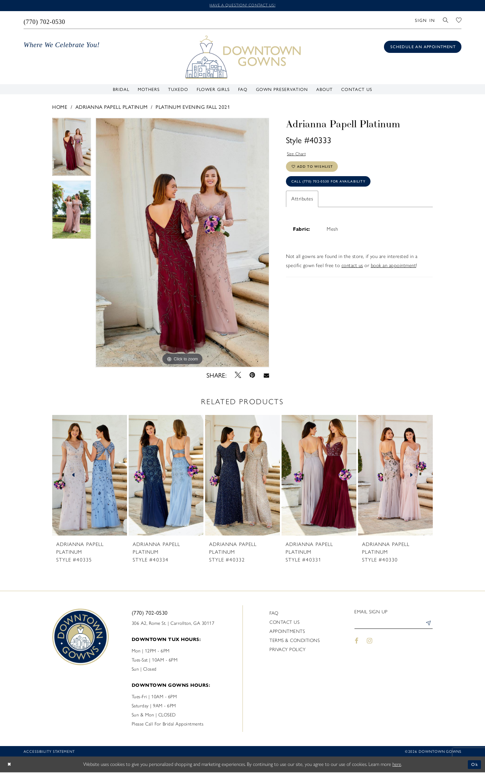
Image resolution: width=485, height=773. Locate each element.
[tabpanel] (71, 150)
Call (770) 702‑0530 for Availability (335, 187)
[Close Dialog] (10, 765)
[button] (425, 20)
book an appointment (393, 272)
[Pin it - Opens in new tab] (252, 375)
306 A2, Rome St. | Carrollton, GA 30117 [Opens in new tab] (173, 624)
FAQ (274, 614)
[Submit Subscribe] (427, 625)
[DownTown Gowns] (242, 57)
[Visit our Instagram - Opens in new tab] (370, 643)
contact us (352, 272)
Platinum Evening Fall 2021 (193, 107)
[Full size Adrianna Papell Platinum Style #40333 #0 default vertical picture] (182, 243)
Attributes (302, 205)
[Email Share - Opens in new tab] (266, 375)
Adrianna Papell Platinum (111, 107)
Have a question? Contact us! (242, 5)
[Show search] (445, 20)
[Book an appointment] (422, 47)
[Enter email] (393, 625)
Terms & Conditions (294, 641)
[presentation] (89, 476)
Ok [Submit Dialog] (474, 765)
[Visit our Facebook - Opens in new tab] (356, 643)
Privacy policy (287, 650)
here (396, 765)
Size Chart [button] (298, 155)
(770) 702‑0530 (150, 613)
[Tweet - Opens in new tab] (238, 375)
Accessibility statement (49, 752)
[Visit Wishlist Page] (458, 20)
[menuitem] (44, 20)
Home (59, 107)
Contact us (284, 623)
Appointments (287, 632)
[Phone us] (44, 20)
